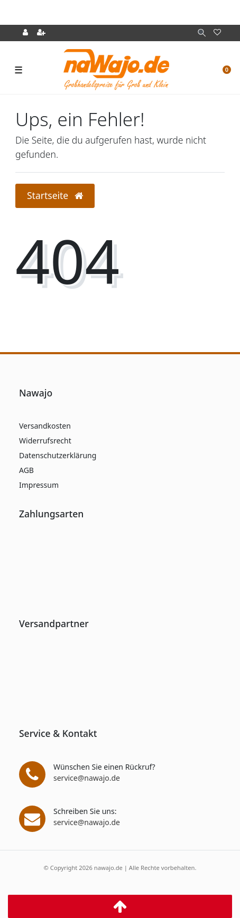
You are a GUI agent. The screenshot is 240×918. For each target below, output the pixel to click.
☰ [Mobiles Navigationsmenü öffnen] (18, 69)
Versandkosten (45, 426)
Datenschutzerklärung (57, 455)
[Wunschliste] (217, 33)
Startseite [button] (55, 195)
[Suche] (201, 33)
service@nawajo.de (86, 778)
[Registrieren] (41, 33)
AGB (26, 470)
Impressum (39, 485)
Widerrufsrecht (45, 441)
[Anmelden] (25, 33)
